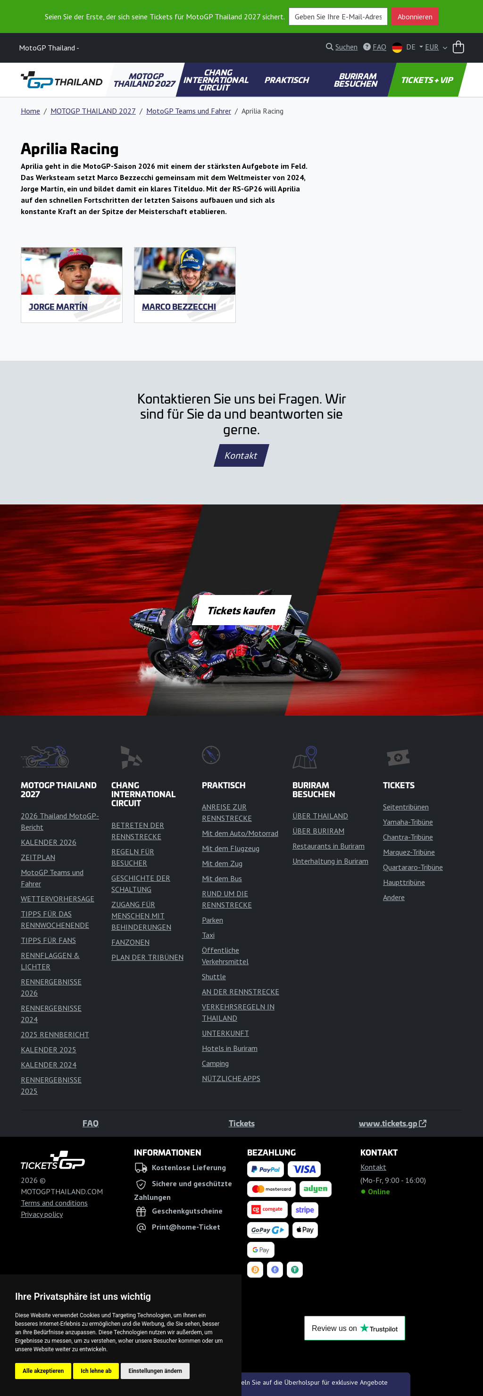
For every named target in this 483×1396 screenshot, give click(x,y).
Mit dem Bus (222, 878)
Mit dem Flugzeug (230, 848)
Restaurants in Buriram (328, 846)
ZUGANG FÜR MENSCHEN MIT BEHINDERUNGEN (141, 916)
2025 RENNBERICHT (55, 1034)
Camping (215, 1063)
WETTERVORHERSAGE (57, 898)
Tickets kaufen (241, 610)
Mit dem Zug (222, 863)
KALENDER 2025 (48, 1049)
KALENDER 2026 (48, 842)
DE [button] (404, 47)
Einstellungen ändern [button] (155, 1371)
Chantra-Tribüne (408, 837)
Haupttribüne (404, 882)
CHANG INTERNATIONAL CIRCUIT (216, 79)
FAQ (91, 1123)
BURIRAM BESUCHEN (356, 79)
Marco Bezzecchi (179, 306)
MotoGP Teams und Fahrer (188, 111)
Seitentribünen (406, 806)
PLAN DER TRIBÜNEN (147, 957)
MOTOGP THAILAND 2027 (144, 79)
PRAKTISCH (287, 79)
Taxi (208, 935)
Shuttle (214, 976)
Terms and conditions (54, 1202)
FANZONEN (130, 942)
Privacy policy (42, 1214)
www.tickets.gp (392, 1123)
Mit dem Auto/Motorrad (240, 833)
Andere (394, 897)
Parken (212, 920)
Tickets (242, 1123)
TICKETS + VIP (427, 79)
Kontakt (241, 455)
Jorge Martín (58, 306)
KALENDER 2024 (48, 1064)
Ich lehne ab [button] (96, 1371)
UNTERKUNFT (225, 1033)
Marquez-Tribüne (409, 852)
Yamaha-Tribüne (408, 821)
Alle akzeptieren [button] (43, 1371)
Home (30, 111)
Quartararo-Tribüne (413, 867)
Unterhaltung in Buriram (330, 861)
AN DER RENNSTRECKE (240, 991)
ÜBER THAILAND (320, 815)
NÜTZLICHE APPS (231, 1078)
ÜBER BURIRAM (318, 830)
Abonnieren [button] (415, 16)
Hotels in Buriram (230, 1048)
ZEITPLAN (38, 857)
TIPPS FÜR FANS (48, 940)
